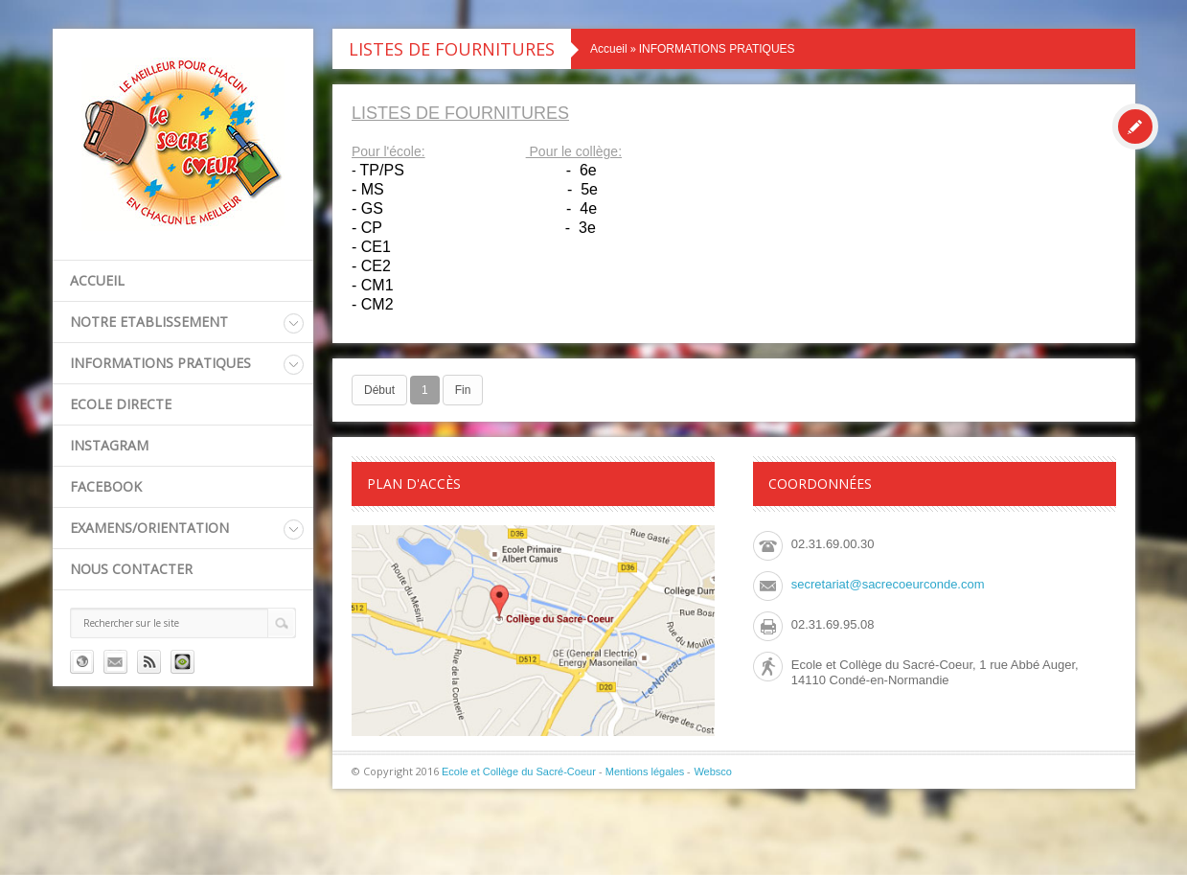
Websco (713, 771)
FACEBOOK (106, 486)
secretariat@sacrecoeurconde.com (888, 584)
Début (379, 390)
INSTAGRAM (109, 445)
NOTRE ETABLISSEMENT (149, 321)
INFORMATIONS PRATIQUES (160, 363)
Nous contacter (131, 569)
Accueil (97, 280)
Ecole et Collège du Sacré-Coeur (519, 771)
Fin (463, 390)
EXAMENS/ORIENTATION (149, 527)
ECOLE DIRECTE (120, 404)
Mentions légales (645, 771)
